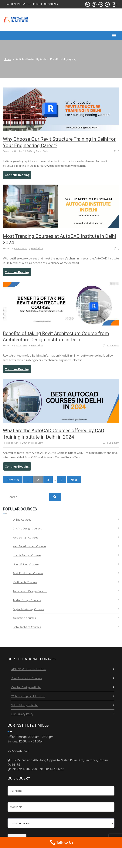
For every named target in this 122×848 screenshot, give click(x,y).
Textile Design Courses (27, 600)
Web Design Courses (25, 537)
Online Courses (22, 519)
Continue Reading (17, 174)
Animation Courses (24, 618)
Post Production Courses (28, 573)
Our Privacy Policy (22, 714)
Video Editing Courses (26, 564)
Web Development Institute (28, 696)
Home (7, 59)
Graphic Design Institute (26, 687)
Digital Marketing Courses (28, 609)
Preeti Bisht (42, 151)
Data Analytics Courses (27, 627)
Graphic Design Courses (27, 528)
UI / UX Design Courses (27, 555)
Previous (13, 480)
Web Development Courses (29, 546)
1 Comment (111, 345)
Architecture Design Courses (30, 591)
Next (73, 480)
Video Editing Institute (24, 705)
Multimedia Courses (25, 582)
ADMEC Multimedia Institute (28, 669)
